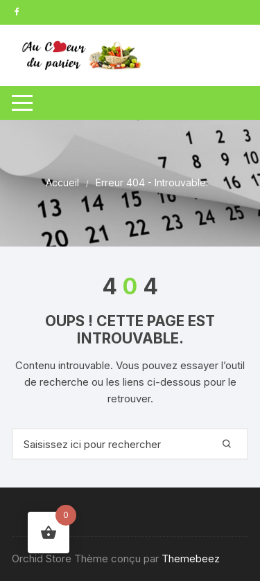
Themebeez (191, 558)
